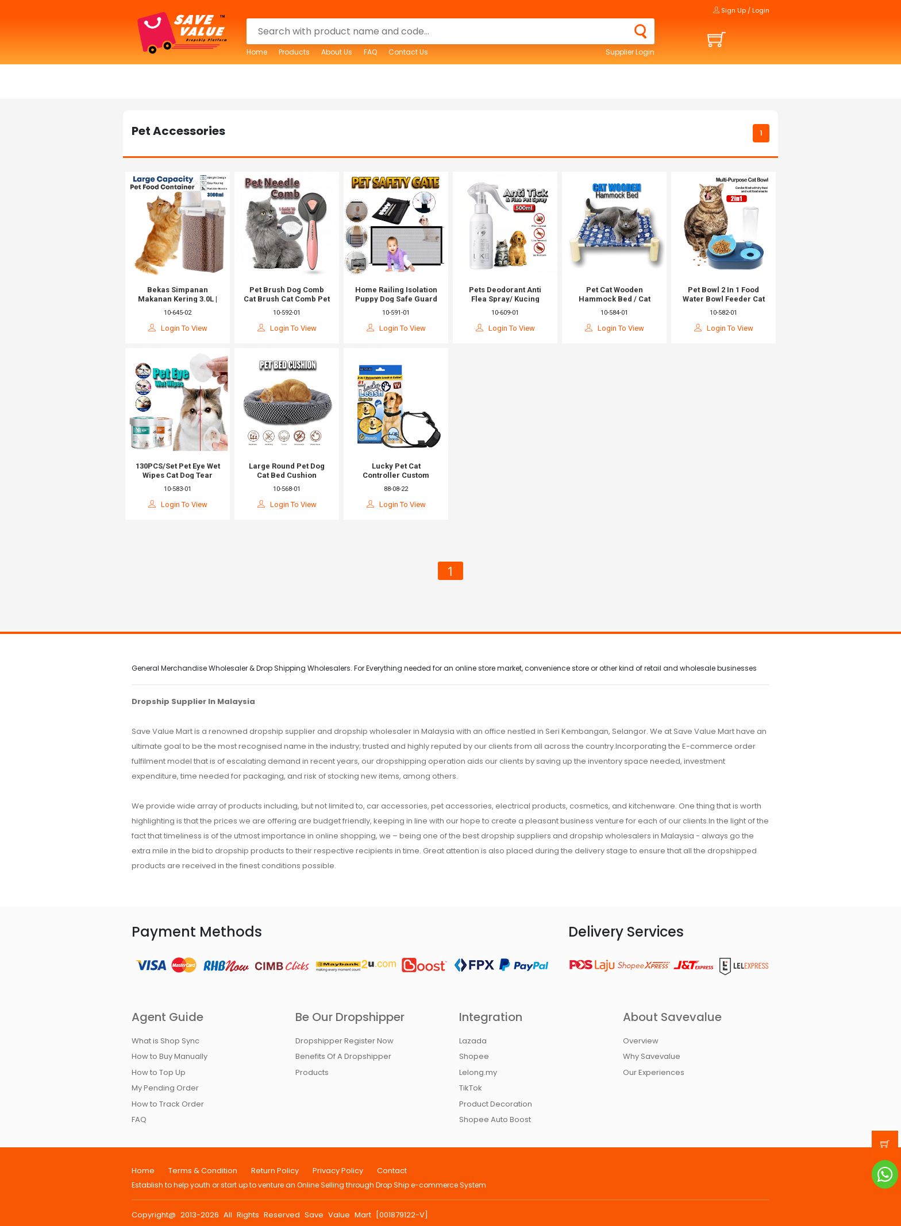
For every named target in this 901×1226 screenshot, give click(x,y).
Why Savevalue (651, 1056)
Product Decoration (495, 1104)
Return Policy (275, 1170)
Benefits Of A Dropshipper (343, 1056)
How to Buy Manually (169, 1056)
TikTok (470, 1087)
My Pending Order (165, 1087)
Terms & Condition (202, 1170)
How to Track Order (168, 1104)
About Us (336, 52)
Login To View (177, 328)
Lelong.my (478, 1072)
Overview (641, 1040)
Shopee (474, 1056)
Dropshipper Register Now (344, 1040)
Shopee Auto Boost (495, 1119)
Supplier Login (630, 52)
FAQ (370, 52)
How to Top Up (159, 1072)
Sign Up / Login (741, 10)
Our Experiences (653, 1072)
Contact (392, 1170)
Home (257, 52)
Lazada (473, 1040)
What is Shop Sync (165, 1040)
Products (294, 52)
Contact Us (408, 52)
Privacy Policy (338, 1170)
